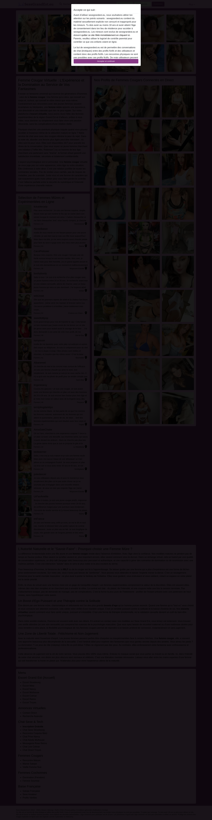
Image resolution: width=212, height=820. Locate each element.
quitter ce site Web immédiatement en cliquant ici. (105, 35)
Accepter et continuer (106, 61)
